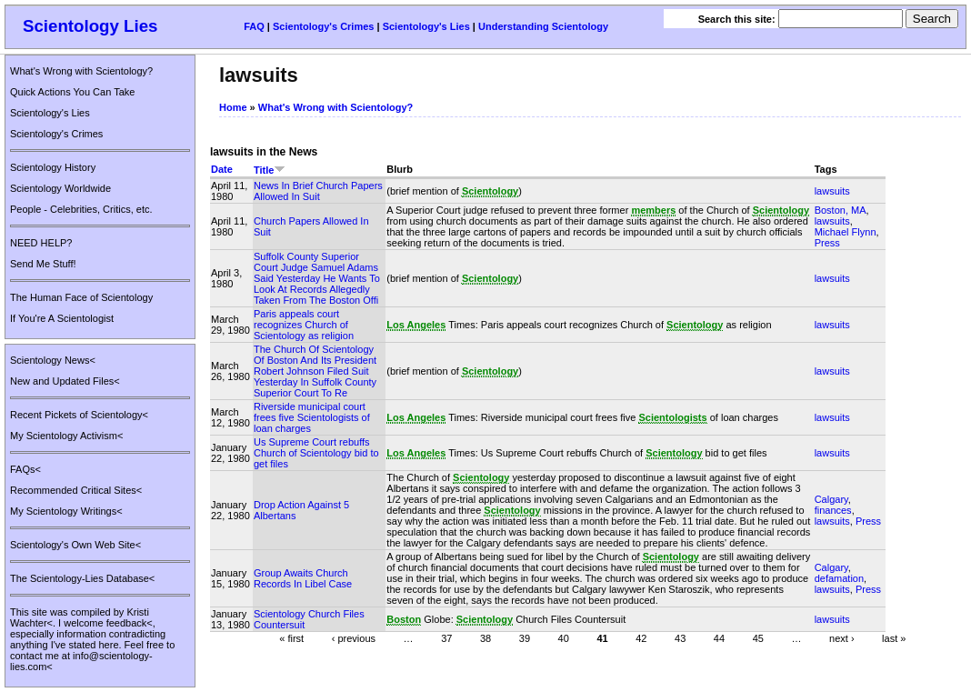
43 (680, 637)
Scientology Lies (90, 25)
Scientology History (52, 167)
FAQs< (25, 469)
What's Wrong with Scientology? (81, 70)
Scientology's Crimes (323, 26)
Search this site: (738, 19)
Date (222, 169)
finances (833, 510)
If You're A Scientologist (62, 318)
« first (291, 637)
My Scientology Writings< (66, 511)
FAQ (254, 26)
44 (719, 637)
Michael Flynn (845, 231)
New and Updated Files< (65, 381)
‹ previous (353, 637)
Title (269, 170)
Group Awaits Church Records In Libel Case (303, 578)
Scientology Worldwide (60, 188)
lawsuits (832, 191)
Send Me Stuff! (43, 263)
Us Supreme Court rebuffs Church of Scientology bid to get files (316, 452)
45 (758, 637)
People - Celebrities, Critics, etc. (81, 209)
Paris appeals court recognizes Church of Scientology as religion (304, 324)
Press (827, 242)
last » (894, 637)
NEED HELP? (41, 242)
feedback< (129, 622)
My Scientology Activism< (66, 435)
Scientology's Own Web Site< (75, 544)
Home (233, 107)
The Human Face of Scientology (81, 297)
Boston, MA (840, 210)
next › (842, 637)
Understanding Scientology (543, 26)
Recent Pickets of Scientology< (79, 414)
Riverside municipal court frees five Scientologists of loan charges (312, 417)
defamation (839, 578)
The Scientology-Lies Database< (82, 578)
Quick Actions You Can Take (72, 91)
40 (563, 637)
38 (485, 637)
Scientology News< (52, 360)
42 (641, 637)
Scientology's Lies (426, 26)
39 (524, 637)
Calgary (831, 499)
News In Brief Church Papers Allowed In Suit (318, 191)
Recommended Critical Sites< (76, 490)
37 (446, 637)
